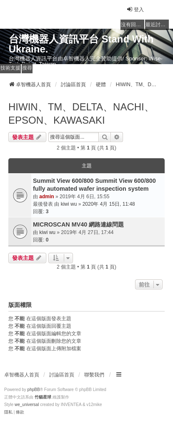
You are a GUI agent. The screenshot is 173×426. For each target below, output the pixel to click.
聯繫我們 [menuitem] (94, 375)
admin (46, 196)
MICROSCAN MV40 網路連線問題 (78, 224)
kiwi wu (69, 204)
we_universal (27, 404)
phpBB (34, 389)
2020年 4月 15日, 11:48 (109, 204)
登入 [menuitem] (135, 9)
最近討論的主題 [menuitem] (157, 24)
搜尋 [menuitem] (27, 68)
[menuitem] (8, 412)
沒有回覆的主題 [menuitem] (132, 24)
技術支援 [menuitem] (10, 68)
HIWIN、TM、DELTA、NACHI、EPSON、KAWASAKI (81, 113)
